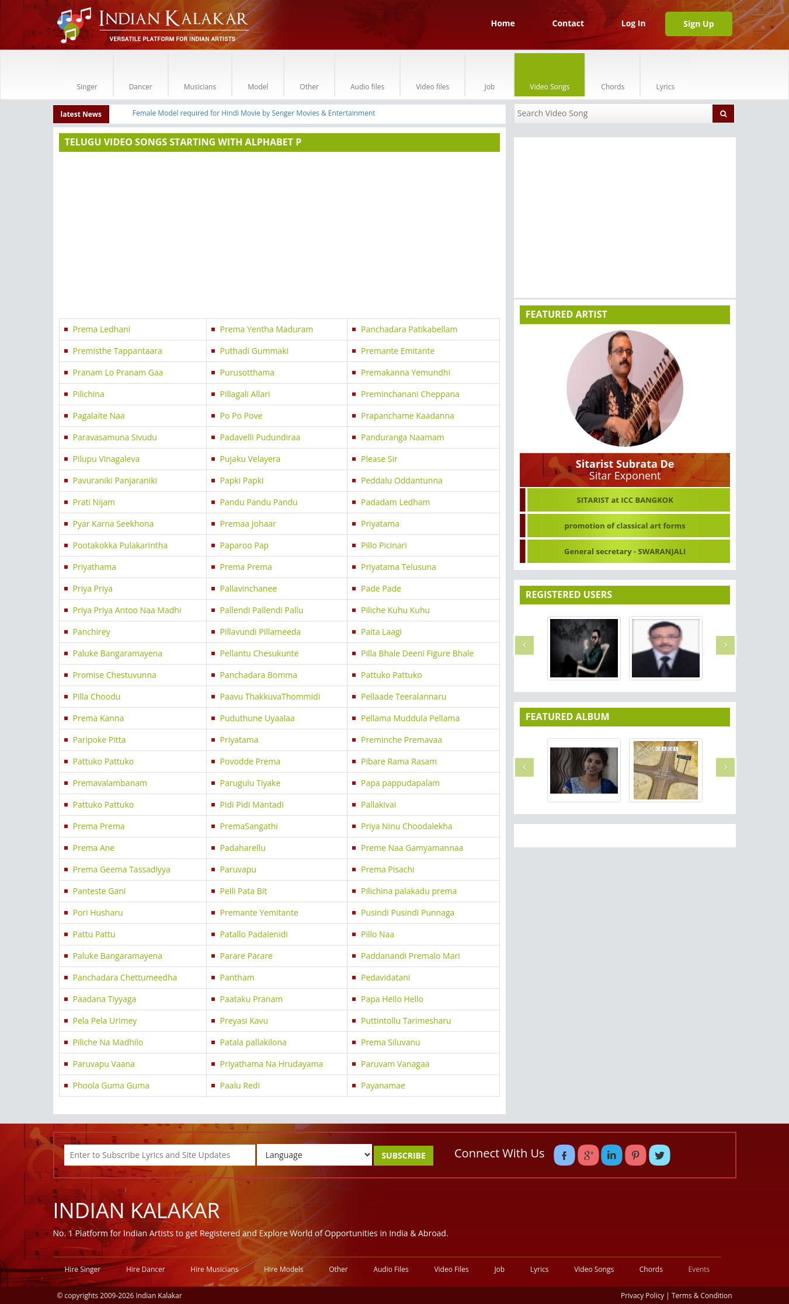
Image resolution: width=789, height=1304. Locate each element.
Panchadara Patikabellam (409, 329)
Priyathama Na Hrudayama (272, 1063)
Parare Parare (246, 955)
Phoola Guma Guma (111, 1085)
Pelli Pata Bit (243, 890)
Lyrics (665, 74)
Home (503, 23)
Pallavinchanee (248, 588)
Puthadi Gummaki (254, 350)
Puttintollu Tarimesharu (406, 1020)
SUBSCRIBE (403, 1155)
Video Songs (549, 74)
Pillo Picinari (384, 545)
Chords (612, 74)
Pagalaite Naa (99, 415)
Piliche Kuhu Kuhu (395, 610)
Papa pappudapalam (400, 782)
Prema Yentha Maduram (267, 329)
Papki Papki (242, 480)
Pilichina (89, 393)
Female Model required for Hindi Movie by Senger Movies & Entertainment (254, 113)
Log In (633, 23)
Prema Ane (94, 847)
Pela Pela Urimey (105, 1020)
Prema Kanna (98, 718)
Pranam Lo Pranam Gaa (118, 372)
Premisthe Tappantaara (117, 350)
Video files (432, 74)
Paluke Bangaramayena (117, 653)
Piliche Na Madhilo (108, 1042)
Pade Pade (381, 588)
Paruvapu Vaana (104, 1063)
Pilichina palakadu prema (409, 890)
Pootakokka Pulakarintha (120, 545)
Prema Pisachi (388, 869)
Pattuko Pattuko (391, 674)
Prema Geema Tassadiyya (122, 869)
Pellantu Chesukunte (259, 653)
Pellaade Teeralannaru (403, 696)
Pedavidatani (385, 977)
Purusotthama (247, 372)
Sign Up (698, 23)
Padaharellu (243, 847)
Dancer (140, 74)
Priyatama (380, 523)
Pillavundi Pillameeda (260, 631)
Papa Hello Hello (392, 998)
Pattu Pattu (94, 934)
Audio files (367, 74)
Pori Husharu (98, 912)
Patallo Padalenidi (254, 934)
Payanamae (383, 1085)
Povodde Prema (250, 761)
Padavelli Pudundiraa (260, 437)
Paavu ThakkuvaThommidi (270, 696)
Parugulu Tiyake (250, 782)
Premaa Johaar (248, 523)
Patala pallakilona (253, 1042)
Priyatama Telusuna (398, 566)
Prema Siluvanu (390, 1042)
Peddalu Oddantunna (402, 480)
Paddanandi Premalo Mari (410, 955)
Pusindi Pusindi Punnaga (407, 912)
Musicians (200, 74)
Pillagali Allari (245, 393)
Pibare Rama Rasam (399, 761)
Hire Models (283, 1269)
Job (489, 74)
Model (258, 74)
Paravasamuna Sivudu (115, 437)
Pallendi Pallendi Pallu (262, 610)
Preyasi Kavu (244, 1020)
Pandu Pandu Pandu (259, 501)
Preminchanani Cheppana (410, 393)
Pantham (237, 977)
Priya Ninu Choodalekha (407, 826)
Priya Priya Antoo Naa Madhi (127, 610)
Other (309, 74)
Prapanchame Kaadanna (407, 415)
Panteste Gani (99, 890)
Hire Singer (83, 1269)
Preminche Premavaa (401, 739)
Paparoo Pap (244, 545)
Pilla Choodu (97, 696)
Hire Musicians (214, 1269)
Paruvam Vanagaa (395, 1063)
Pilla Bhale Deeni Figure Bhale (417, 653)
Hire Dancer (145, 1269)
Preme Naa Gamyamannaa (412, 847)
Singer (87, 74)
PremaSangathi (249, 826)
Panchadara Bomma (259, 674)
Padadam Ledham (395, 501)
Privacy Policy (642, 1295)
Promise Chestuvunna (115, 674)
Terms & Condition (702, 1295)
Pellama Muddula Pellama (410, 718)
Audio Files (390, 1269)
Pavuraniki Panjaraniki (115, 480)
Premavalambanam (110, 782)
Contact (568, 23)
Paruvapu (238, 869)
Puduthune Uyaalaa (257, 718)
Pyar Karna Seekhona (113, 523)
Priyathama (95, 566)
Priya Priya (93, 588)
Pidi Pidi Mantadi (252, 804)
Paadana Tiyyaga (105, 998)
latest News (81, 114)
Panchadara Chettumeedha (125, 977)
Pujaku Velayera (250, 458)
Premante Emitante (398, 350)
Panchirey (91, 631)
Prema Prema (246, 566)
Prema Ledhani (102, 329)
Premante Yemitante (259, 912)
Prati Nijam (94, 501)
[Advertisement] (279, 236)
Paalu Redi (240, 1085)
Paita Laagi (381, 631)
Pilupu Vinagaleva (106, 458)
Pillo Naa (377, 934)
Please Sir (379, 458)
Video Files (451, 1269)
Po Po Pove (241, 415)
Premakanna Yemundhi (405, 372)
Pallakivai (378, 804)
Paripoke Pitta (99, 739)
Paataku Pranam (251, 998)
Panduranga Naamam (402, 437)
